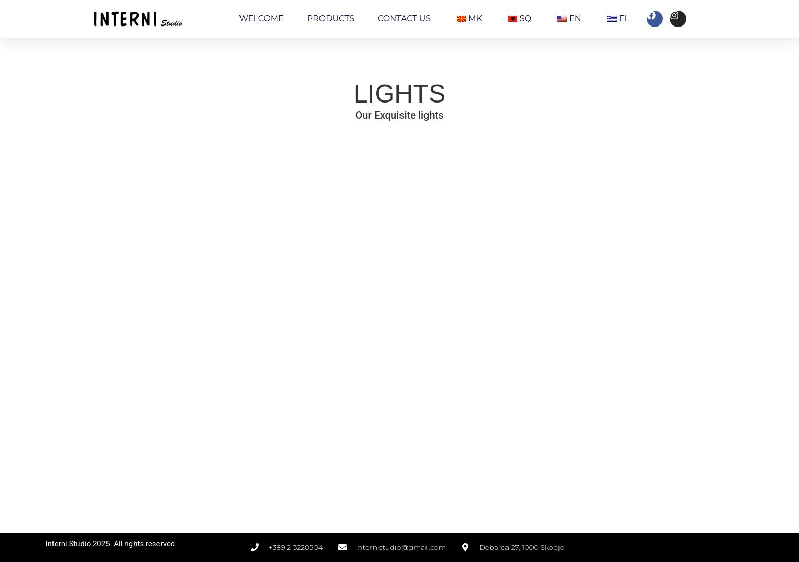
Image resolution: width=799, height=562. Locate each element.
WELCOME (261, 18)
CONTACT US (404, 18)
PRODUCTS (330, 18)
